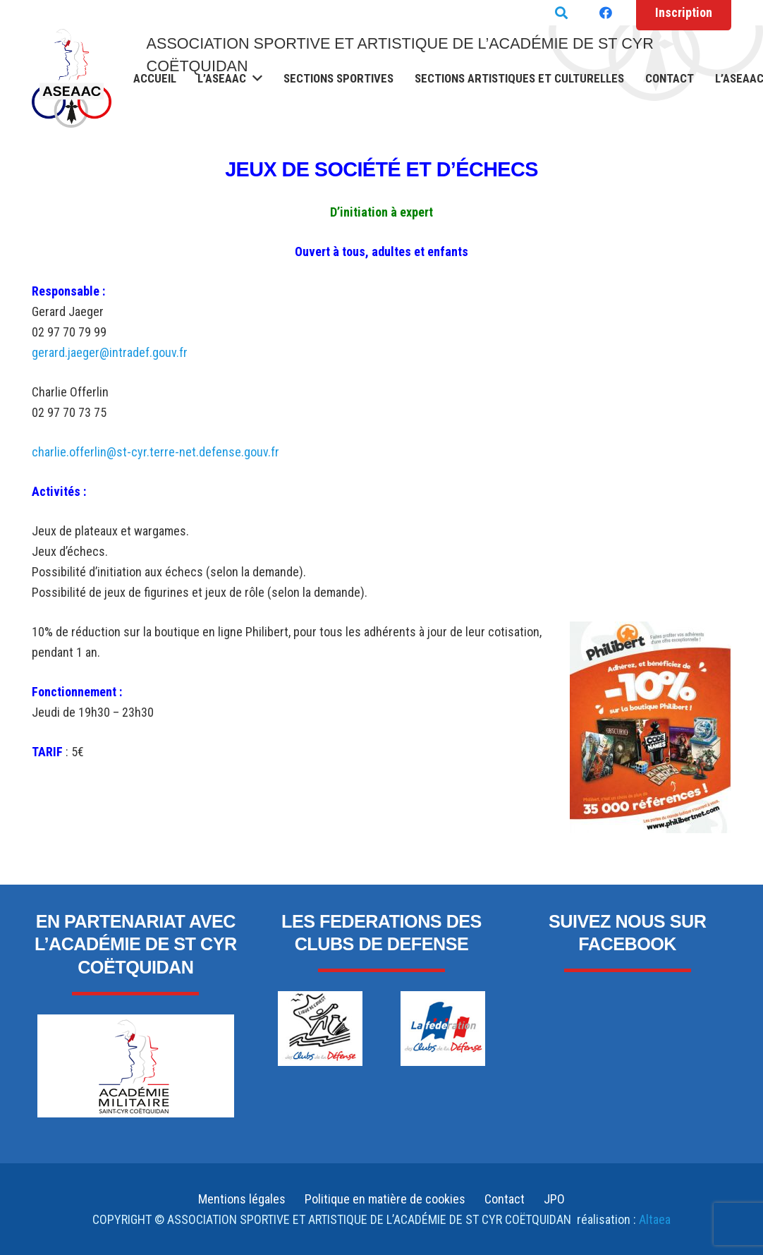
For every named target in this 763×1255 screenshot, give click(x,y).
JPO (554, 1199)
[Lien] (71, 78)
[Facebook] (605, 12)
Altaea (653, 1219)
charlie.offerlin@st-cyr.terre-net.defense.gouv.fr (155, 451)
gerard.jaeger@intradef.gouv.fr (110, 352)
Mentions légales (242, 1199)
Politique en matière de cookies (385, 1199)
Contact (504, 1199)
